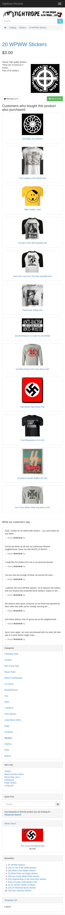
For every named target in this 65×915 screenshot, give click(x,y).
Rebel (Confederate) (13, 678)
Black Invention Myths (14, 774)
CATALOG (9, 786)
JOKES (7, 771)
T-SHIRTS (8, 708)
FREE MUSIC (10, 783)
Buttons (7, 756)
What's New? (10, 823)
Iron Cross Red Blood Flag (32, 846)
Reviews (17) (11, 99)
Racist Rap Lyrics (12, 777)
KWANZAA (9, 780)
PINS (6, 750)
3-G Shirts (8, 684)
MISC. (7, 702)
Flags (6, 726)
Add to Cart (55, 99)
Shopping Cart (10, 900)
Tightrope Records (12, 3)
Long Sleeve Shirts (12, 720)
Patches (8, 744)
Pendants (8, 732)
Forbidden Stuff (11, 654)
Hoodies (8, 660)
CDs (6, 696)
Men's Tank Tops (11, 666)
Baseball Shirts (11, 690)
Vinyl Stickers (10, 714)
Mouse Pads (9, 672)
